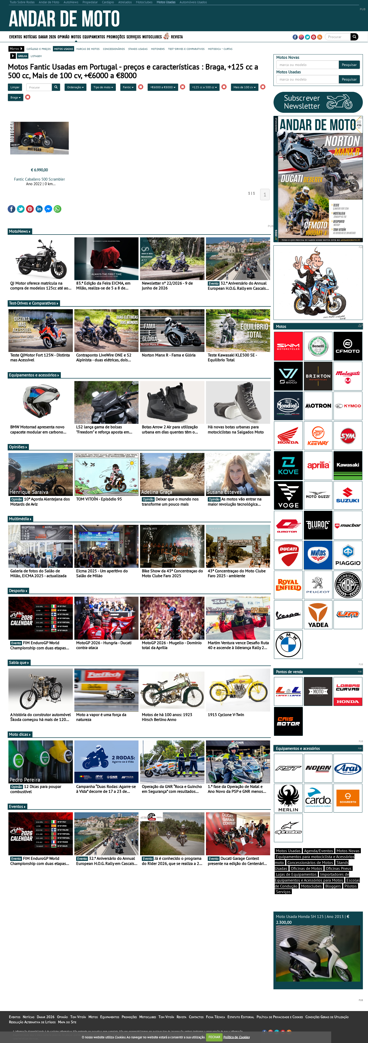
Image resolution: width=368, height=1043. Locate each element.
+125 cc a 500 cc (204, 87)
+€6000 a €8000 (163, 87)
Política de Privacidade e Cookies (280, 1017)
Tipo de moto (103, 87)
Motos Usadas (288, 850)
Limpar (14, 87)
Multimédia (20, 518)
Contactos (196, 1017)
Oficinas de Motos (306, 868)
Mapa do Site (67, 1022)
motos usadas (63, 48)
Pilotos (350, 886)
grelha (22, 55)
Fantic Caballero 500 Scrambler (39, 179)
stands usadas (137, 48)
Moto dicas (20, 734)
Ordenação (75, 87)
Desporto (18, 590)
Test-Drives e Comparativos (34, 303)
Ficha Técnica (215, 1017)
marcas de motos (87, 48)
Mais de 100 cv (245, 87)
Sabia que (19, 662)
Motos (76, 36)
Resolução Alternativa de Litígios (32, 1022)
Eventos (15, 36)
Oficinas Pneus (338, 868)
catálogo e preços (39, 48)
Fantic (128, 87)
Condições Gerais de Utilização (327, 1017)
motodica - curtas (220, 48)
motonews (158, 48)
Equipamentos (94, 36)
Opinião (63, 36)
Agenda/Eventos (318, 850)
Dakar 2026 (47, 36)
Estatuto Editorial (240, 1017)
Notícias (30, 36)
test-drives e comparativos (186, 48)
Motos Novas (348, 850)
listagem (36, 55)
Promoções (116, 36)
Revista (177, 36)
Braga (15, 97)
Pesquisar (349, 64)
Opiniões (18, 446)
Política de (236, 1037)
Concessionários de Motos (310, 862)
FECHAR (214, 1037)
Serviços (133, 36)
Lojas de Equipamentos (296, 874)
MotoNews (20, 231)
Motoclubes (152, 36)
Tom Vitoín (78, 1017)
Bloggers (333, 886)
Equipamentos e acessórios (34, 375)
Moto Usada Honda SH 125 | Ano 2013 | (318, 948)
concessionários (114, 48)
